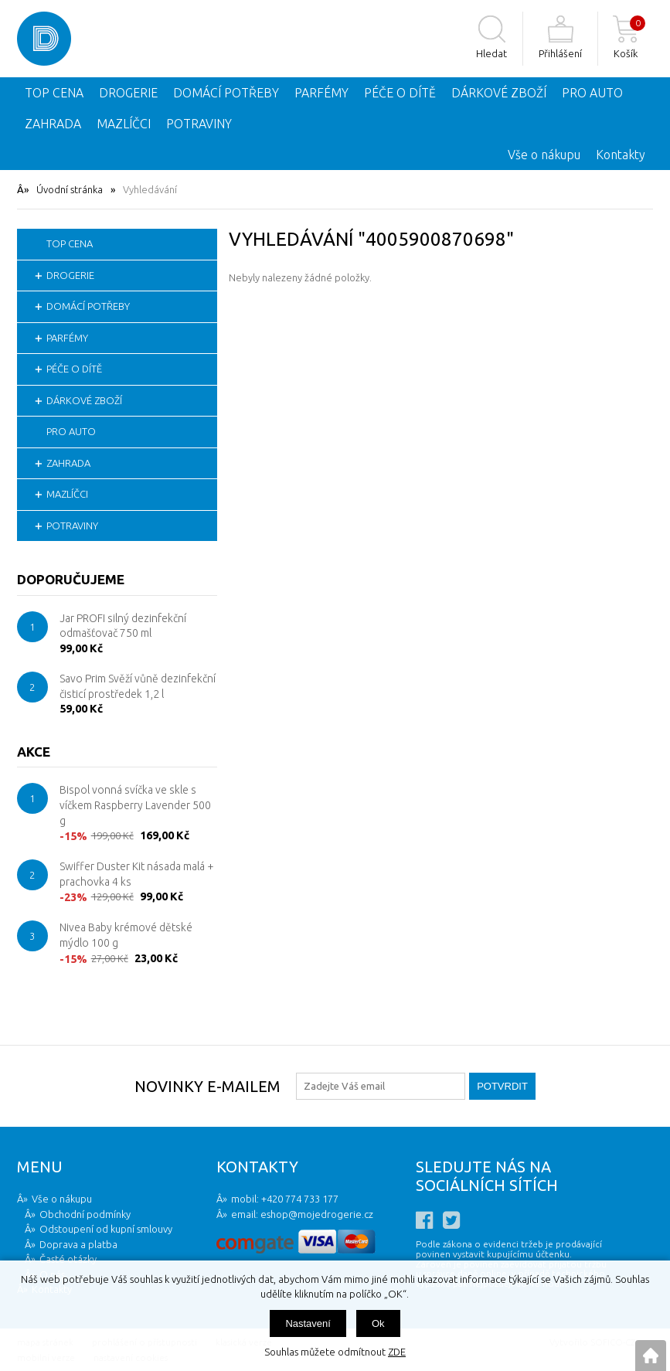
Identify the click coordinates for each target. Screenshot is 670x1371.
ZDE (397, 1351)
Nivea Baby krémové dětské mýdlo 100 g (126, 935)
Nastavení (308, 1323)
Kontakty (620, 155)
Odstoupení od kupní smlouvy (105, 1228)
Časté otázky (68, 1259)
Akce (33, 751)
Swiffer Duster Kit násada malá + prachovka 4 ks (137, 874)
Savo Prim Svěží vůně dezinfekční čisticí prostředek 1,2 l (138, 686)
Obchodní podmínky (85, 1214)
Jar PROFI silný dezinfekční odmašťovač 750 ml (123, 626)
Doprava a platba (78, 1244)
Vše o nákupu (544, 155)
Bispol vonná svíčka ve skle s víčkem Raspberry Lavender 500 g (135, 805)
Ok (378, 1323)
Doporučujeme (70, 579)
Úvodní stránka (69, 189)
